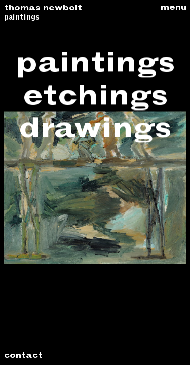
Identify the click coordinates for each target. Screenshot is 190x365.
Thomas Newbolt (43, 9)
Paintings (22, 18)
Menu (173, 8)
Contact (23, 356)
